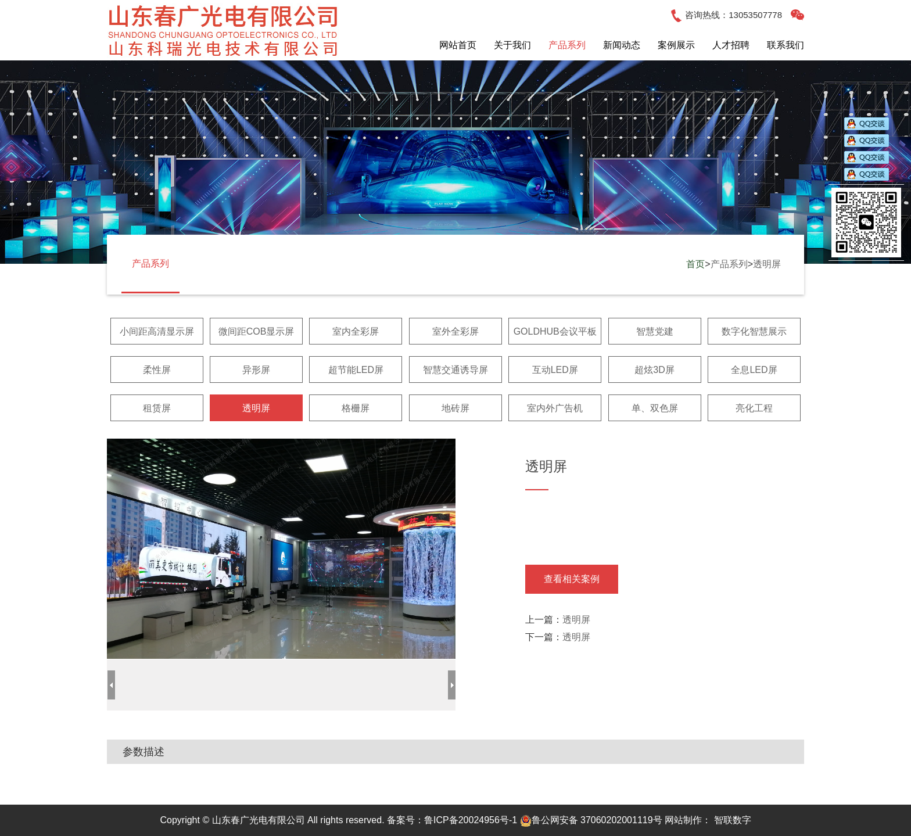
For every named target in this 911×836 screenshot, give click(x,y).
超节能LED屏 (355, 370)
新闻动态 (621, 45)
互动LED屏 (555, 370)
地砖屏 (455, 408)
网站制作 (683, 820)
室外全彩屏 (455, 331)
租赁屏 (157, 408)
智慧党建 (654, 331)
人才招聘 (730, 45)
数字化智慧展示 (754, 331)
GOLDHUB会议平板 (555, 331)
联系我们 (785, 45)
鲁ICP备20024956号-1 (470, 820)
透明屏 (767, 264)
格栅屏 (356, 408)
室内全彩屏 (355, 331)
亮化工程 (754, 408)
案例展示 (676, 45)
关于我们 (512, 45)
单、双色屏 (655, 408)
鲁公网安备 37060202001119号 (591, 820)
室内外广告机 (555, 408)
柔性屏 (157, 370)
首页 (695, 264)
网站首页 (457, 45)
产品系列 (567, 45)
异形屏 (256, 370)
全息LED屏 (754, 370)
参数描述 (143, 752)
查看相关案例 (572, 579)
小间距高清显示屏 (157, 331)
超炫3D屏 (654, 370)
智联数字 (732, 820)
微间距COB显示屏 (256, 331)
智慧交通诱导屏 (455, 370)
